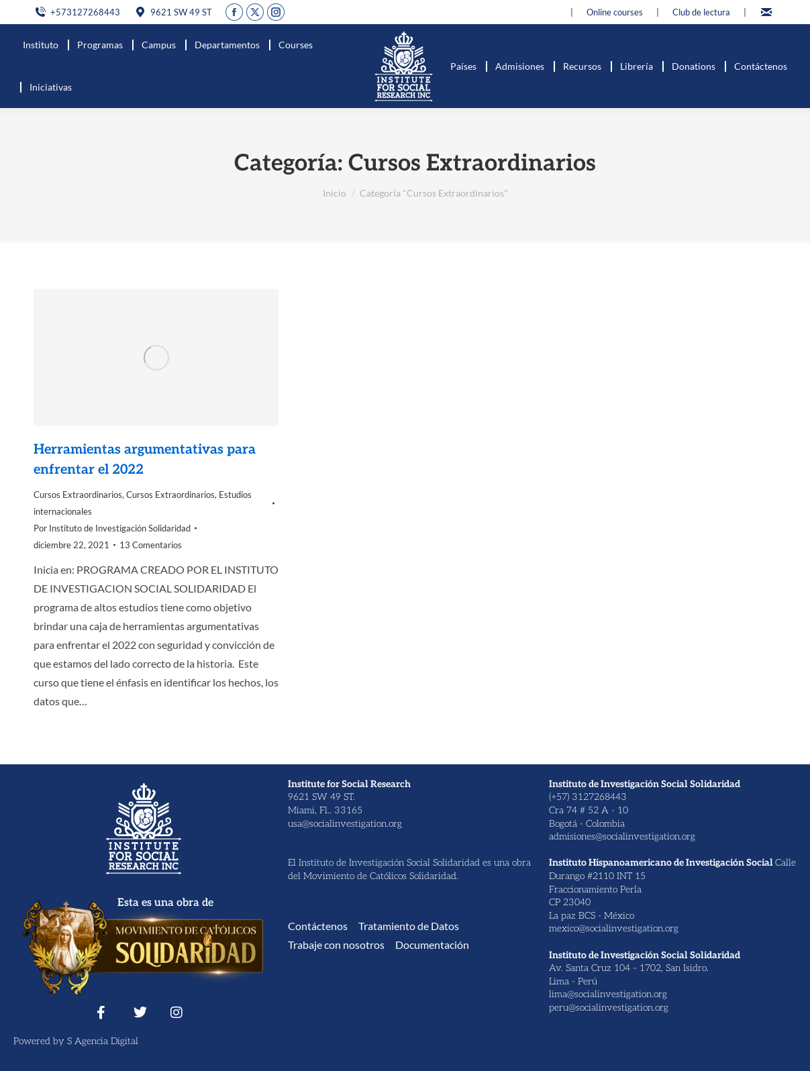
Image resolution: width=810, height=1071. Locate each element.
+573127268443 (77, 12)
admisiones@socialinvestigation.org (622, 836)
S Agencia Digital (102, 1041)
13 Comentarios (150, 545)
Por (112, 528)
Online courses (615, 12)
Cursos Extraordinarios (78, 494)
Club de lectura (701, 12)
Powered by (40, 1041)
